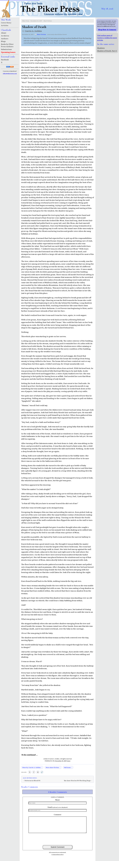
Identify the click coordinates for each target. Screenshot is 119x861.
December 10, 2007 (36, 21)
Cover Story (6, 22)
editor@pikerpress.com (10, 73)
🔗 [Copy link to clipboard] (42, 772)
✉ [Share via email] (37, 772)
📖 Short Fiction (40, 34)
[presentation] (58, 839)
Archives (5, 35)
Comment (57, 814)
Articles (4, 25)
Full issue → (68, 767)
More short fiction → (53, 767)
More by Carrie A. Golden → (32, 767)
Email (58, 807)
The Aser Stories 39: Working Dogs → (78, 781)
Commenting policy (57, 854)
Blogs (3, 41)
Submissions (6, 49)
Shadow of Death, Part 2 (107, 51)
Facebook (5, 59)
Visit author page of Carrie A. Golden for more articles (107, 37)
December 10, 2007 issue (62, 761)
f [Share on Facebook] (33, 772)
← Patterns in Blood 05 (31, 781)
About (3, 33)
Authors (4, 38)
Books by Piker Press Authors (7, 45)
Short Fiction (48, 21)
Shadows (101, 48)
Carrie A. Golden (33, 30)
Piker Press (25, 21)
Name (57, 800)
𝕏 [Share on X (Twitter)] (29, 772)
